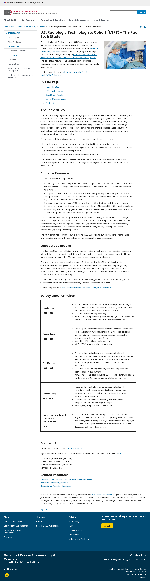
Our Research (13, 32)
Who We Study (14, 46)
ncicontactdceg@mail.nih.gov (117, 559)
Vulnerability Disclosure (79, 539)
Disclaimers (74, 534)
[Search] (141, 12)
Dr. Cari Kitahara (75, 448)
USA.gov (143, 577)
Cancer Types (14, 37)
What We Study (14, 42)
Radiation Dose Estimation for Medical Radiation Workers (66, 479)
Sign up (107, 526)
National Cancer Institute (136, 574)
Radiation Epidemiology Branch (54, 482)
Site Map (8, 537)
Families (13, 59)
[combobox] (123, 12)
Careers (39, 521)
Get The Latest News (13, 521)
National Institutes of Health (135, 571)
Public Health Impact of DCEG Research (20, 76)
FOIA (71, 526)
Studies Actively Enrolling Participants (19, 69)
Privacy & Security (77, 530)
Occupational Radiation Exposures (55, 486)
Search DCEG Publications (48, 526)
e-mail (121, 453)
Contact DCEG (140, 559)
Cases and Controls (18, 50)
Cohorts (13, 55)
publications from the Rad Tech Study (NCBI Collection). (87, 287)
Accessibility (74, 521)
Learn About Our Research (16, 526)
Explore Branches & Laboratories (12, 531)
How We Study (14, 64)
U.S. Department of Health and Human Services (127, 569)
